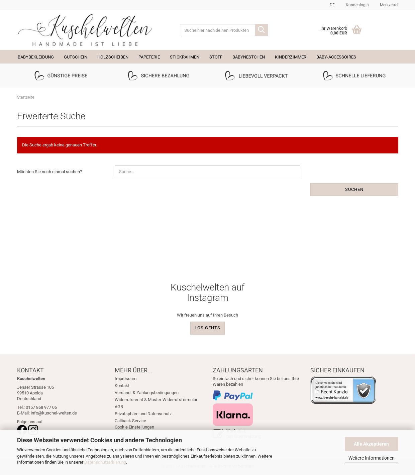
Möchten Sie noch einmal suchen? (49, 171)
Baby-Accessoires (336, 57)
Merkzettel (388, 5)
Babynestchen (248, 57)
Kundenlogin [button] (357, 5)
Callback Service (130, 420)
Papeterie (149, 57)
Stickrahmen (184, 57)
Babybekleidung (36, 57)
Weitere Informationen (371, 458)
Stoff (215, 57)
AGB (119, 406)
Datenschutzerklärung (105, 462)
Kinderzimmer (290, 57)
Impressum (125, 378)
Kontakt (122, 385)
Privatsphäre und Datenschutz (143, 413)
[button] (331, 5)
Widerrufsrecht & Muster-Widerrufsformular (156, 399)
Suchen (354, 189)
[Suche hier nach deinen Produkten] (261, 30)
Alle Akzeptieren (371, 444)
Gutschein (75, 57)
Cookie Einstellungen (134, 427)
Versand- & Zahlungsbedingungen (147, 392)
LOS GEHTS (207, 327)
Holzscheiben (112, 57)
